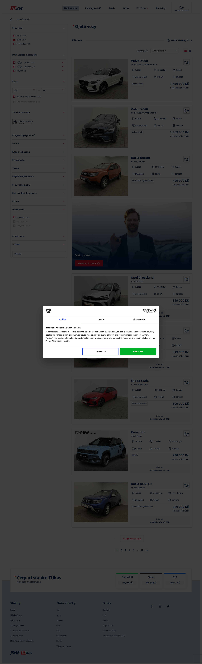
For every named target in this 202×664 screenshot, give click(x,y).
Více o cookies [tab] (139, 319)
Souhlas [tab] (62, 319)
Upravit (101, 351)
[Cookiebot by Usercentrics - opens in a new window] (145, 311)
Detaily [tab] (101, 319)
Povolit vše (138, 351)
